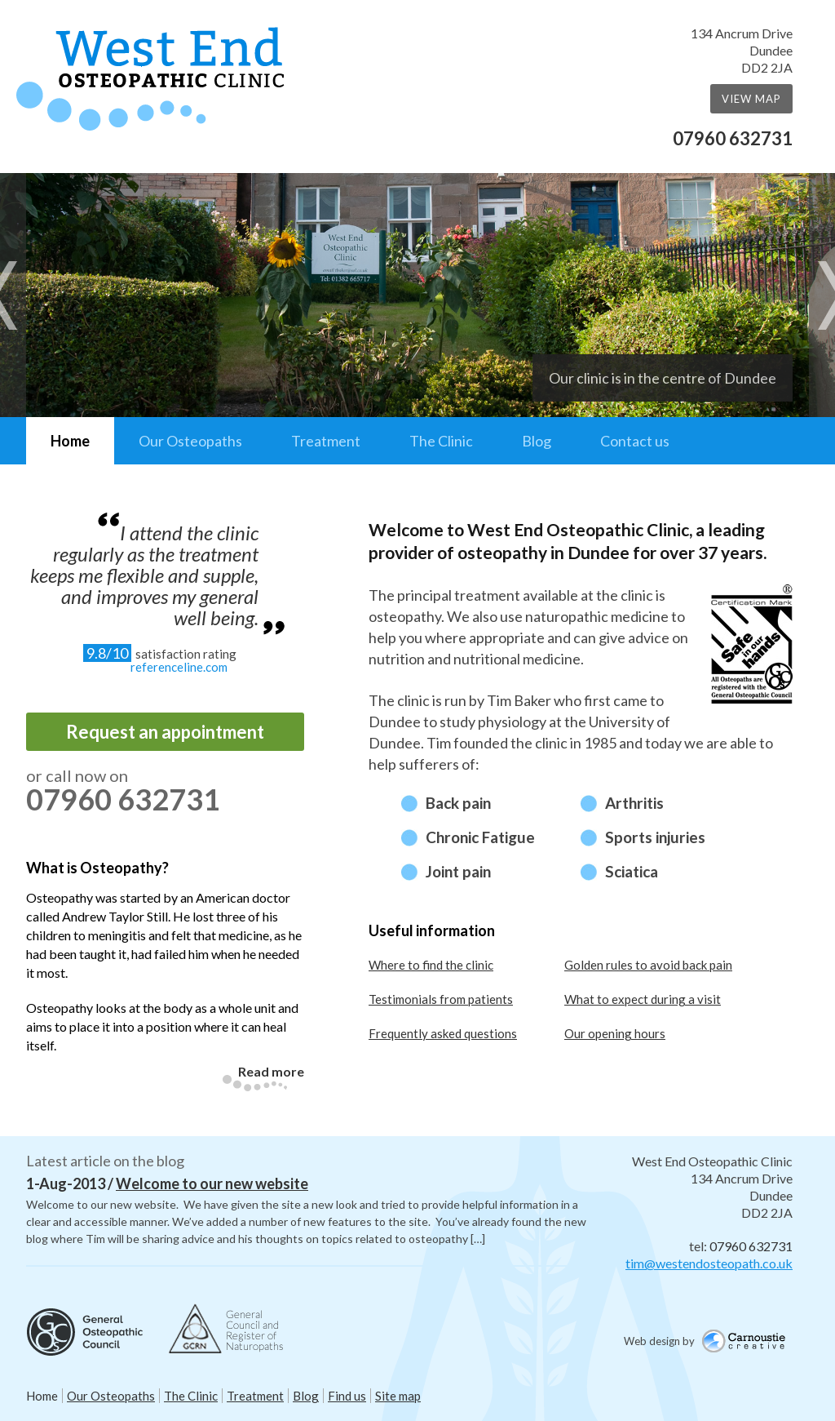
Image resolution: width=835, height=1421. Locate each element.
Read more (271, 1071)
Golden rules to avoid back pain (648, 964)
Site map (398, 1395)
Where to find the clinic (431, 964)
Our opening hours (614, 1033)
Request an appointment (165, 732)
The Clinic (441, 441)
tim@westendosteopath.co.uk (709, 1263)
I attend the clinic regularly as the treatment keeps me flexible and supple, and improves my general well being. (144, 575)
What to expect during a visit (642, 999)
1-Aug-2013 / (167, 1183)
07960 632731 (733, 138)
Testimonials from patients (441, 999)
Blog (536, 441)
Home (70, 441)
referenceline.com (179, 666)
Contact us (634, 441)
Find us (347, 1395)
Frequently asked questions (443, 1033)
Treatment (325, 441)
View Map (751, 98)
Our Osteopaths (190, 441)
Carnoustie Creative (749, 1343)
